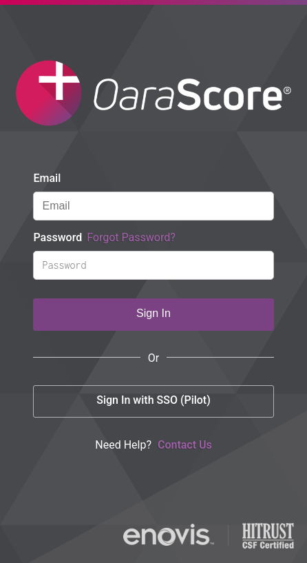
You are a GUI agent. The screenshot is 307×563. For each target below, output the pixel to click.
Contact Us (185, 444)
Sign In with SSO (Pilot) (153, 400)
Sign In (153, 313)
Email (47, 178)
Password (104, 237)
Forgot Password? (131, 237)
